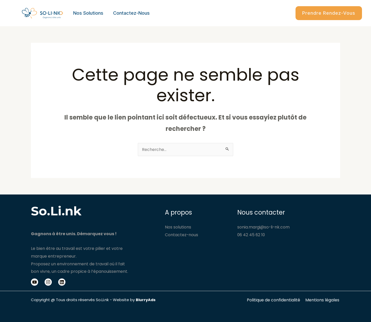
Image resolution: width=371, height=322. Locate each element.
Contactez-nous (130, 13)
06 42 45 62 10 (251, 235)
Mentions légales (323, 300)
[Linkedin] (61, 282)
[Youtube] (34, 282)
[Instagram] (48, 282)
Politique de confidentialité (275, 300)
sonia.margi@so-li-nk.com (264, 227)
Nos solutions (88, 13)
